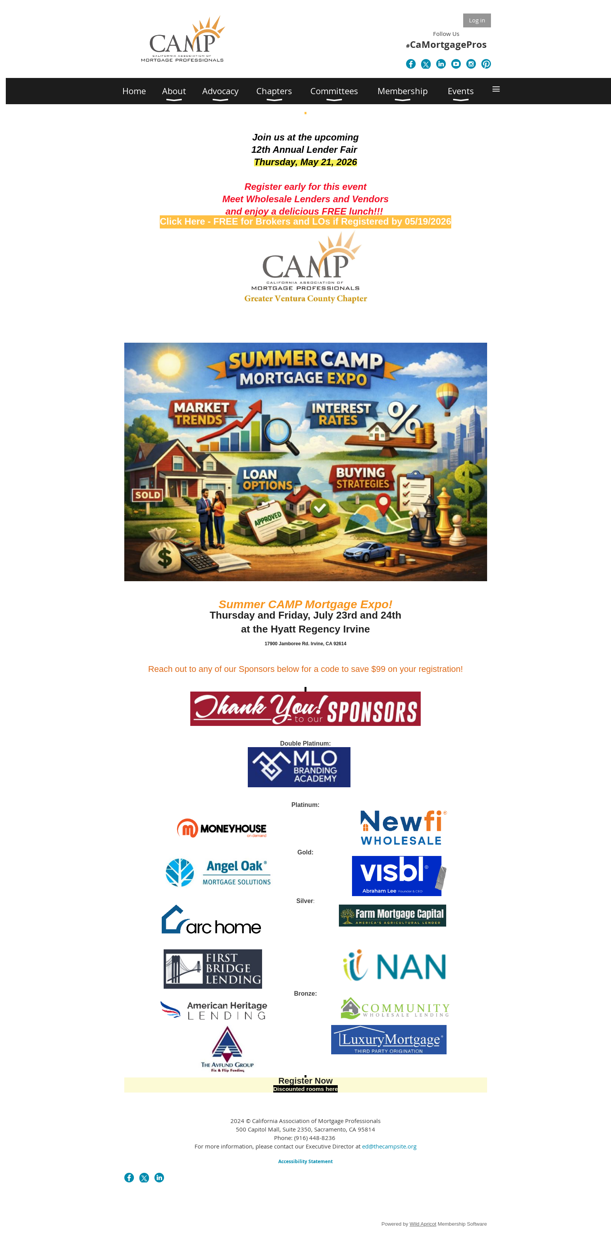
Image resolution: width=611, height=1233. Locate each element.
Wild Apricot (423, 1224)
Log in (477, 20)
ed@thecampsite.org (389, 1146)
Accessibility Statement (305, 1161)
